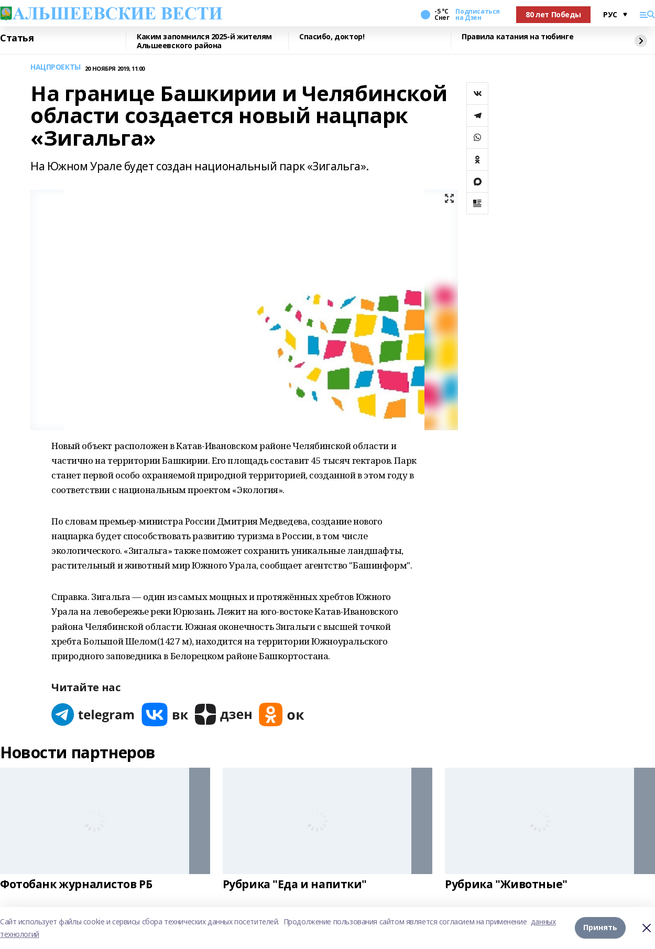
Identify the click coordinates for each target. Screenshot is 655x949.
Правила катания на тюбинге (517, 36)
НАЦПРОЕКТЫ (55, 67)
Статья (17, 38)
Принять (600, 928)
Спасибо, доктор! (331, 36)
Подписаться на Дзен (477, 14)
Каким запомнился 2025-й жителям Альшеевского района (204, 41)
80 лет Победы (553, 14)
